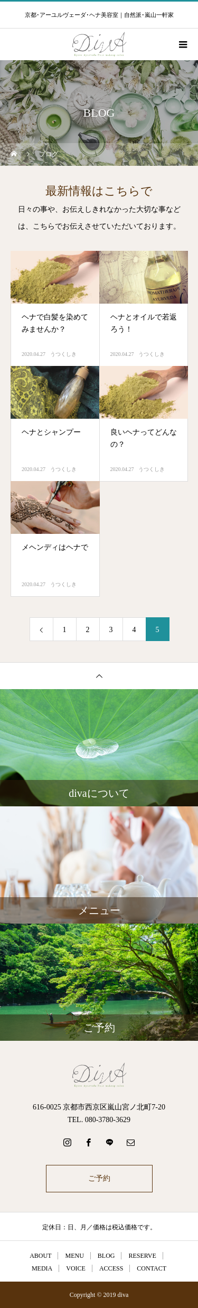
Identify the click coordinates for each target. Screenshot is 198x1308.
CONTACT (151, 1268)
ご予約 (99, 1178)
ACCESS (111, 1268)
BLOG (106, 1255)
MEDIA (42, 1268)
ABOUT (40, 1255)
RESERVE (142, 1255)
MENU (74, 1255)
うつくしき (63, 354)
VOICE (76, 1268)
